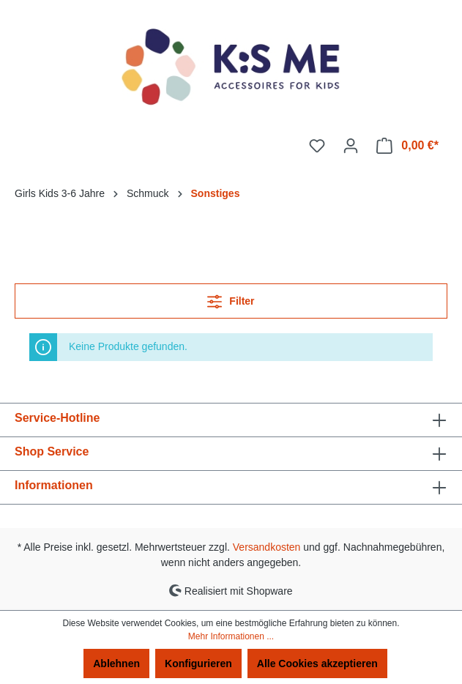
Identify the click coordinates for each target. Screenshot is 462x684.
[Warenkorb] (407, 146)
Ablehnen (116, 663)
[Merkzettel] (317, 146)
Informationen (54, 485)
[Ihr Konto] (351, 146)
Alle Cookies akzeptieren (317, 663)
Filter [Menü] (230, 298)
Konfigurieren (198, 663)
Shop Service (52, 451)
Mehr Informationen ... (231, 636)
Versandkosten (267, 547)
